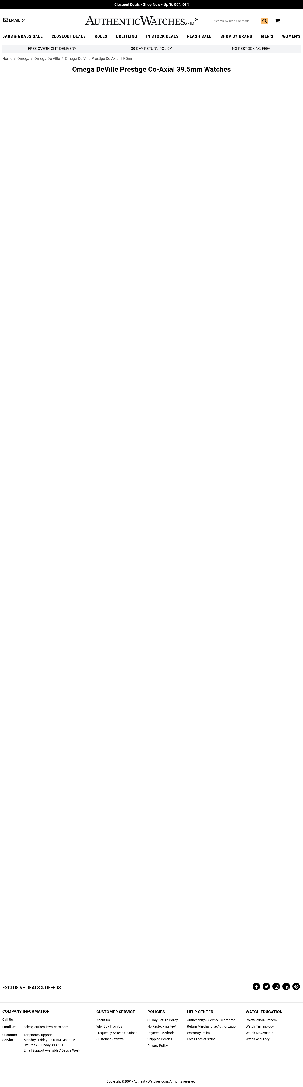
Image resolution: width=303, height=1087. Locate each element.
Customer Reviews (110, 1039)
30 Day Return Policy (162, 1020)
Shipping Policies (159, 1039)
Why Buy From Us (109, 1027)
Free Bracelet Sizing (201, 1039)
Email (14, 20)
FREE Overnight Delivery (52, 48)
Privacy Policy (157, 1046)
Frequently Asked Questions (116, 1033)
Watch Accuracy (258, 1039)
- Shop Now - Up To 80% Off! (151, 4)
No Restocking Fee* (251, 48)
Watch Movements (259, 1033)
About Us (103, 1020)
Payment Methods (160, 1033)
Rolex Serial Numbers (261, 1020)
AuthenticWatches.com (141, 20)
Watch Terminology (260, 1027)
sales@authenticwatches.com (46, 1027)
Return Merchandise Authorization (212, 1027)
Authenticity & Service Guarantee (211, 1020)
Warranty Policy (198, 1033)
